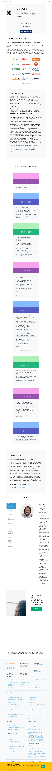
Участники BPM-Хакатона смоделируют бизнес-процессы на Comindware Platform (36, 732)
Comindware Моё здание (13, 729)
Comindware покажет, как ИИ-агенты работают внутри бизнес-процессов (36, 740)
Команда (26, 29)
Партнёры (10, 687)
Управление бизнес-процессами (15, 697)
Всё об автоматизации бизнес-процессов (34, 746)
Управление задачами (12, 702)
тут (11, 152)
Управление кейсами (12, 716)
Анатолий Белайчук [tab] (11, 518)
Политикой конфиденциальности (14, 768)
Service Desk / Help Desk (13, 750)
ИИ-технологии (31, 699)
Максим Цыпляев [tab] (11, 505)
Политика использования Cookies (28, 761)
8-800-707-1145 (23, 666)
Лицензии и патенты (12, 682)
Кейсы (22, 684)
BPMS (21, 149)
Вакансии (37, 684)
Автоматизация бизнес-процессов (15, 701)
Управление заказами (12, 743)
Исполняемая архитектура (34, 711)
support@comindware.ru (39, 664)
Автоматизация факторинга (14, 748)
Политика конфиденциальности (13, 761)
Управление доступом (12, 711)
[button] (49, 2)
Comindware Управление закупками (15, 727)
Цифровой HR (11, 739)
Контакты (37, 685)
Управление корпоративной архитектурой (34, 713)
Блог (22, 686)
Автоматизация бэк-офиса (13, 736)
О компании (10, 679)
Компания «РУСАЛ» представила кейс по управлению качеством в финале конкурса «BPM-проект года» (36, 728)
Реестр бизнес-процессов (33, 718)
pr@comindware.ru (38, 671)
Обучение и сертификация (11, 685)
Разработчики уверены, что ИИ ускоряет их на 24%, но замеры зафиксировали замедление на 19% (36, 736)
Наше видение (26, 26)
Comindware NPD (11, 731)
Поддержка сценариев (13, 704)
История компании (12, 681)
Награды (23, 679)
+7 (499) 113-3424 (24, 665)
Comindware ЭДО (11, 724)
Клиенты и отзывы (25, 682)
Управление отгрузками (13, 744)
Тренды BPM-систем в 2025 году (35, 751)
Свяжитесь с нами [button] (26, 31)
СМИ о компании (25, 681)
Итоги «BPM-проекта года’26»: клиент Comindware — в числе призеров (36, 724)
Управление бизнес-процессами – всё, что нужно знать (36, 754)
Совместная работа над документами (16, 714)
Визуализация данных (12, 712)
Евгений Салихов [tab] (11, 512)
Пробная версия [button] (36, 609)
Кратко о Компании (26, 23)
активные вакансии (21, 487)
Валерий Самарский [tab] (11, 532)
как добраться (11, 668)
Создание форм (11, 709)
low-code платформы (19, 43)
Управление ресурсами (33, 709)
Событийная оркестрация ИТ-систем (36, 704)
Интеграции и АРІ (32, 697)
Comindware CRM (11, 725)
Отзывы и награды (25, 83)
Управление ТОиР (12, 751)
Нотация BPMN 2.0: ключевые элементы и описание (34, 749)
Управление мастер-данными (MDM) (16, 746)
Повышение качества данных (34, 701)
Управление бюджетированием (14, 741)
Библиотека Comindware (37, 681)
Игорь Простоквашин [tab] (11, 542)
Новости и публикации (40, 679)
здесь (17, 769)
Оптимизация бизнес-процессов (15, 699)
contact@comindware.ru (39, 668)
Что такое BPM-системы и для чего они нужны (36, 757)
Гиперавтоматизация (32, 702)
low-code (38, 115)
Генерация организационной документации (34, 716)
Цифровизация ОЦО (12, 737)
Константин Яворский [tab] (11, 524)
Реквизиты (37, 687)
